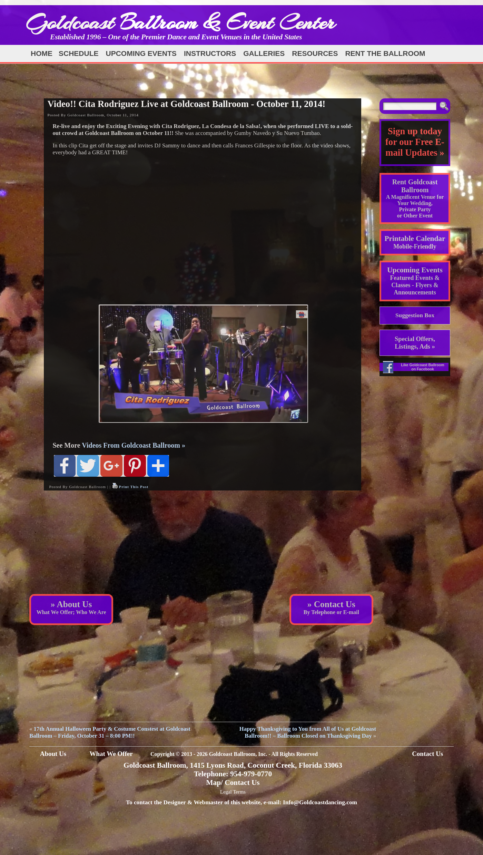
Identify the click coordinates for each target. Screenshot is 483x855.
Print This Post (133, 487)
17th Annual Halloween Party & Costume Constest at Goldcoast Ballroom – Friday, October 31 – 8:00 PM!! (109, 732)
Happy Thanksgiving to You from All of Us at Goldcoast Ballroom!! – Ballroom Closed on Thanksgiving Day (307, 732)
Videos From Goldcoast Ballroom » (133, 445)
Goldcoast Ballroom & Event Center (180, 22)
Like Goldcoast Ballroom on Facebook (422, 367)
